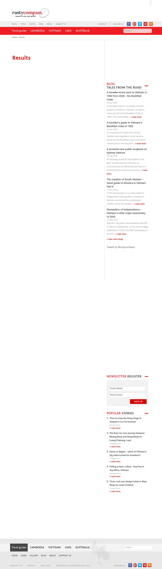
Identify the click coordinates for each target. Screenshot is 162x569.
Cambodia (37, 30)
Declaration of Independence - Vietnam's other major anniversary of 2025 (126, 213)
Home (14, 24)
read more (136, 117)
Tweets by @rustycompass (121, 247)
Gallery (32, 24)
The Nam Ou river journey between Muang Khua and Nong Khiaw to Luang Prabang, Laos (127, 437)
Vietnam (55, 30)
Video (23, 24)
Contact (102, 24)
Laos (68, 30)
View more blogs (115, 239)
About (49, 24)
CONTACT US (16, 565)
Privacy (31, 565)
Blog (41, 24)
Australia (83, 30)
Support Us (61, 24)
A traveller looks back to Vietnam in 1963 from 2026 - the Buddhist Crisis (127, 96)
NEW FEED (46, 565)
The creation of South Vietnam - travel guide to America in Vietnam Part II (126, 183)
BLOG (124, 86)
